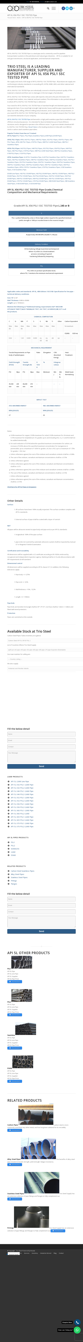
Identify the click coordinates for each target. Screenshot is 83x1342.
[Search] (47, 8)
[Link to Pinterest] (74, 8)
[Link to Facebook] (63, 8)
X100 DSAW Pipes (22, 184)
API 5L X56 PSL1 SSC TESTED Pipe (22, 15)
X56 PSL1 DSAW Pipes (56, 176)
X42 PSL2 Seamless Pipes (21, 160)
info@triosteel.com (50, 2)
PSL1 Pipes (20, 136)
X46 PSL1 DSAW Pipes (59, 173)
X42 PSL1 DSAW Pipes (27, 173)
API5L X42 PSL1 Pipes (27, 140)
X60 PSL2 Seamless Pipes (35, 165)
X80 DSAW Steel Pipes (56, 181)
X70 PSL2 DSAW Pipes (40, 181)
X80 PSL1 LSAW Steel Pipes (51, 142)
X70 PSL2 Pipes (28, 151)
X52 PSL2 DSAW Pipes (40, 176)
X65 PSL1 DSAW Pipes (56, 179)
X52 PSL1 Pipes (52, 140)
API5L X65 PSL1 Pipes (23, 142)
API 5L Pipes (11, 136)
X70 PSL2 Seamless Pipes (51, 167)
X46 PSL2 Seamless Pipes (58, 160)
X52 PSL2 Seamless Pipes (28, 162)
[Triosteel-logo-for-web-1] (34, 8)
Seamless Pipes (38, 136)
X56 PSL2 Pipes (59, 148)
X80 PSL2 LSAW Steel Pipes (44, 151)
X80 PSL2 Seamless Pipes (63, 151)
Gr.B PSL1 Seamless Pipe (32, 157)
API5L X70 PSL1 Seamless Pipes (30, 167)
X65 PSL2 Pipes (17, 151)
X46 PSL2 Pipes (36, 148)
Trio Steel (16, 66)
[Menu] (52, 8)
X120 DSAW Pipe (35, 184)
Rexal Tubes (32, 127)
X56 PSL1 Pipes (63, 140)
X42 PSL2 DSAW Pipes (43, 173)
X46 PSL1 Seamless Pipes (39, 160)
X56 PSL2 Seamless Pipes (65, 162)
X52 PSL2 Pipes (48, 148)
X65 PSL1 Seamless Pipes (53, 165)
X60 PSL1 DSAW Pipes (24, 179)
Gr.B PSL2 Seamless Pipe (51, 157)
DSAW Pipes (57, 136)
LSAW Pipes (49, 136)
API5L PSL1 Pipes (13, 140)
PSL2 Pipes (29, 136)
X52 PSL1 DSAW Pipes (24, 176)
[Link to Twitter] (67, 8)
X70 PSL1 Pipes (36, 142)
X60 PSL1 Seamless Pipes (16, 165)
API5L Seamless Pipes (15, 157)
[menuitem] (47, 8)
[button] (77, 1330)
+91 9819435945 (34, 2)
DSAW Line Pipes (13, 173)
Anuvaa (32, 1338)
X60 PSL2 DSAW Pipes (40, 179)
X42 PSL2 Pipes (25, 148)
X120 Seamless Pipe (19, 170)
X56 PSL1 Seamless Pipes (47, 162)
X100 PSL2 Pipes (13, 153)
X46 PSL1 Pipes (40, 140)
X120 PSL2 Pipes (25, 153)
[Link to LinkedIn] (71, 8)
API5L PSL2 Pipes (13, 148)
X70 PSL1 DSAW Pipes (24, 181)
